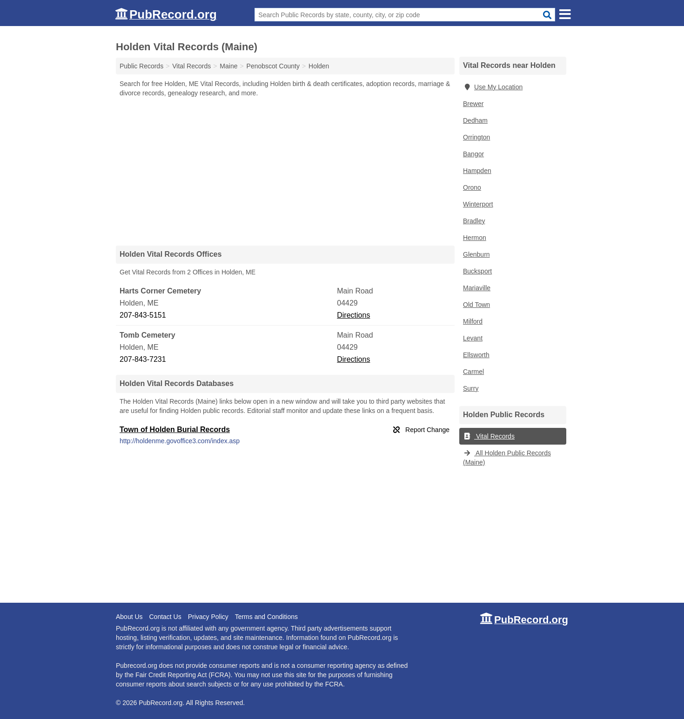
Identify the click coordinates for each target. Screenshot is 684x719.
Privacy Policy (208, 616)
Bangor (473, 154)
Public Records (141, 66)
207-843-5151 (143, 315)
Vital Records (489, 436)
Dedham (475, 120)
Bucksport (477, 271)
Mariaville (476, 288)
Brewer (473, 103)
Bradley (474, 221)
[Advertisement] (285, 171)
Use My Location (493, 87)
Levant (473, 338)
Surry (470, 388)
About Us (129, 616)
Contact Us (165, 616)
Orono (472, 187)
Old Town (476, 304)
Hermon (474, 237)
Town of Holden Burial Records (175, 429)
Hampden (477, 170)
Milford (473, 321)
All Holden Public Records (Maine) (507, 457)
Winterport (478, 204)
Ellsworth (476, 355)
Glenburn (476, 254)
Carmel (473, 371)
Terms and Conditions (266, 616)
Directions (353, 315)
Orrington (476, 137)
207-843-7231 (143, 359)
